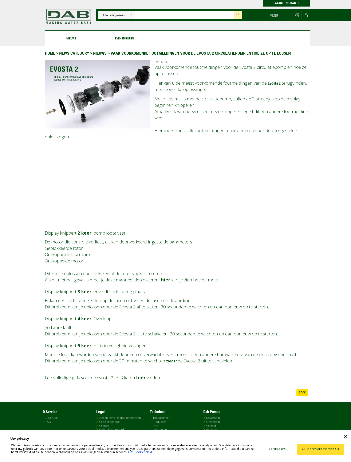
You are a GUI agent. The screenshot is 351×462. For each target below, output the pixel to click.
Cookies (104, 426)
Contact (211, 426)
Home (50, 53)
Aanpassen (277, 449)
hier (165, 280)
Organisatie (213, 422)
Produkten (159, 422)
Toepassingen (161, 418)
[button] (280, 15)
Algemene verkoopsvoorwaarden (120, 418)
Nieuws (100, 53)
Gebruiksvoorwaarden (113, 429)
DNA (155, 426)
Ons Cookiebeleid (140, 452)
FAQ (48, 422)
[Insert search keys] (184, 15)
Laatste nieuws (286, 3)
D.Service (52, 418)
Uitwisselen (160, 429)
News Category (74, 53)
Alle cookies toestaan (320, 449)
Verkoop (211, 429)
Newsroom (213, 418)
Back (302, 392)
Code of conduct (109, 422)
